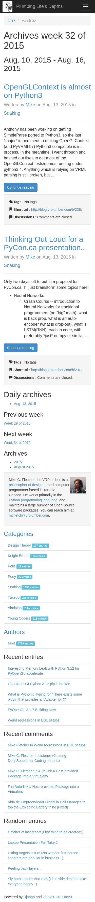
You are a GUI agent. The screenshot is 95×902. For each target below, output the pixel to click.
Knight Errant (27, 556)
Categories (18, 533)
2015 (11, 21)
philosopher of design (26, 485)
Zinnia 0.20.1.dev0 (57, 897)
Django (29, 897)
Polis (20, 566)
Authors (14, 631)
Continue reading (20, 187)
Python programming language (33, 500)
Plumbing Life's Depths (39, 6)
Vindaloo (24, 608)
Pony (20, 577)
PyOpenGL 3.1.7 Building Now (32, 710)
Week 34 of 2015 (17, 443)
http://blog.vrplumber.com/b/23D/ (56, 370)
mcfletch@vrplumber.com (29, 515)
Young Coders (28, 618)
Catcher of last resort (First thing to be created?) (45, 832)
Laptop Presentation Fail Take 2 (33, 842)
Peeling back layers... (25, 868)
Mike (30, 104)
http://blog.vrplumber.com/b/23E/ (56, 209)
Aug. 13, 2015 (25, 404)
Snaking (12, 113)
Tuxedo (23, 597)
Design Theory (28, 545)
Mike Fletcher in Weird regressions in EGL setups (47, 745)
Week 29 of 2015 (17, 423)
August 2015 (24, 467)
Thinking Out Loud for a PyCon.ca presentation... (45, 243)
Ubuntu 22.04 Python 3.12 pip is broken (39, 684)
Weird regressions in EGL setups (34, 720)
